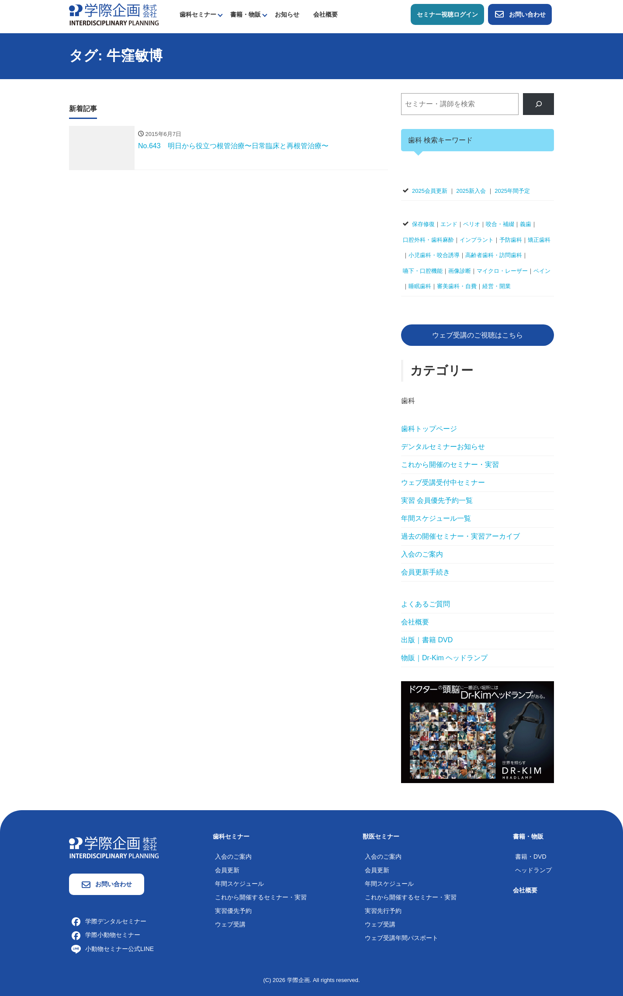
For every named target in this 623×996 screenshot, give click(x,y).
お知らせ (287, 14)
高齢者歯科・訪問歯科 (493, 255)
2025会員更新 (429, 191)
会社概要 (325, 14)
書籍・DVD (531, 856)
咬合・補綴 (500, 224)
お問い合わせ (520, 14)
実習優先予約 (233, 910)
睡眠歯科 (419, 286)
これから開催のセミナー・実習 (450, 464)
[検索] (538, 104)
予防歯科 (510, 240)
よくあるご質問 (425, 604)
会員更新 (227, 870)
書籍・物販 (245, 14)
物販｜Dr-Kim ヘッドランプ (444, 658)
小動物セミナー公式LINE (112, 948)
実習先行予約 (383, 910)
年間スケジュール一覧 (436, 518)
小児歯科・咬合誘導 (434, 255)
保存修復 (423, 224)
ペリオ (471, 224)
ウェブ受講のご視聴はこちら (477, 335)
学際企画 (298, 980)
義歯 (525, 224)
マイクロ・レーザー (502, 271)
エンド (448, 224)
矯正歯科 (539, 240)
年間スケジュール (239, 883)
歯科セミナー (198, 14)
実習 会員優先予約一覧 (437, 500)
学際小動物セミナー (105, 934)
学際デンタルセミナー (108, 921)
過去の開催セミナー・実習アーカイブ (460, 536)
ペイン (541, 271)
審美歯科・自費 (457, 286)
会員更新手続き (425, 572)
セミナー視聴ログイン (447, 14)
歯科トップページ (429, 428)
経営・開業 (496, 286)
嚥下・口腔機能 (423, 271)
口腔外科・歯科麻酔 (428, 240)
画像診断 (459, 271)
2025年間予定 (512, 191)
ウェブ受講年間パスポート (401, 937)
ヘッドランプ (533, 870)
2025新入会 (471, 191)
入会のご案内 (422, 554)
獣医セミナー (381, 836)
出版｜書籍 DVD (427, 640)
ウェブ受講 (230, 924)
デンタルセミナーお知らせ (443, 446)
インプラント (477, 240)
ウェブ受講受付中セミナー (443, 482)
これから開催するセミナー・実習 (261, 897)
